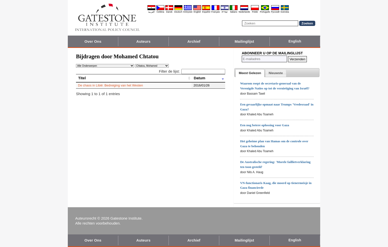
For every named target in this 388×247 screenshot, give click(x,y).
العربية (151, 12)
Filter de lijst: (192, 71)
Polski (255, 12)
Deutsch (178, 12)
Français (215, 12)
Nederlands (244, 12)
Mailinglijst (244, 41)
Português (265, 12)
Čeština (160, 12)
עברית (225, 12)
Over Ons (92, 41)
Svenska (284, 12)
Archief (193, 41)
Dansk (169, 12)
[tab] (250, 73)
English (197, 12)
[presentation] (250, 73)
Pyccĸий (275, 12)
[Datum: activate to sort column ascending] (208, 78)
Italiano (233, 12)
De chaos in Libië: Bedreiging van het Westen (110, 85)
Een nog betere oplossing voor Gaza (264, 125)
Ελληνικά (187, 12)
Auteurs (143, 41)
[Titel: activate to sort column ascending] (134, 78)
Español (206, 12)
